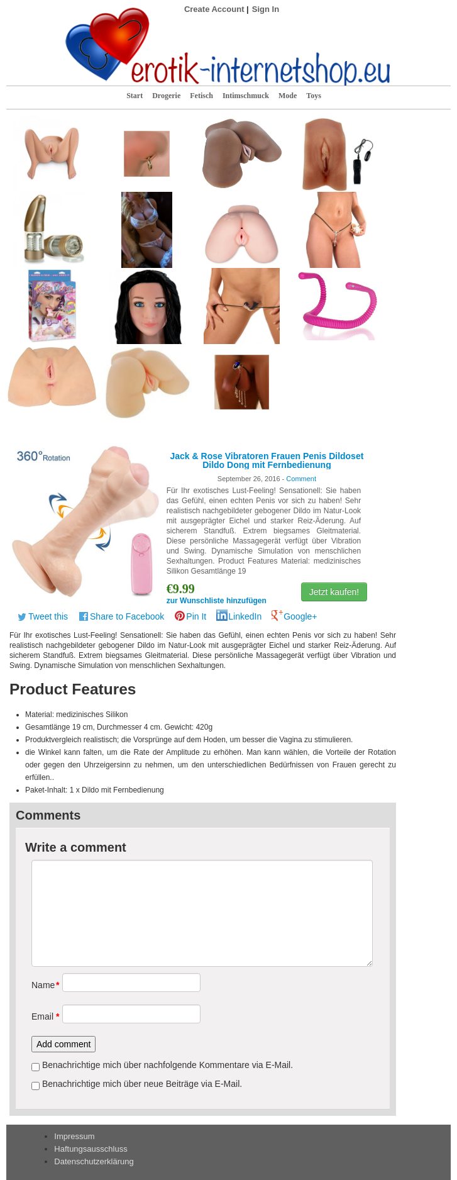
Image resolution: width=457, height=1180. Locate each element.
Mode (287, 95)
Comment (301, 478)
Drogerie (166, 95)
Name (42, 985)
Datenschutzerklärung (93, 1161)
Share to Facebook (127, 616)
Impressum (74, 1136)
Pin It (196, 616)
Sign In (265, 9)
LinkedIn (245, 616)
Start (134, 95)
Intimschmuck (246, 95)
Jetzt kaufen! (334, 592)
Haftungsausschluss (90, 1149)
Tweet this (48, 616)
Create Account (214, 9)
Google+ (300, 616)
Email (42, 1016)
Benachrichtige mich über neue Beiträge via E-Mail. (142, 1084)
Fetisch (201, 95)
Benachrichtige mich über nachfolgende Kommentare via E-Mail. (167, 1065)
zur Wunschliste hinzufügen (217, 600)
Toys (313, 95)
